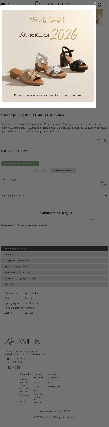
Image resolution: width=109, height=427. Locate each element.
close (101, 163)
